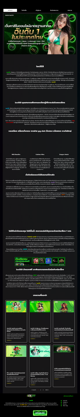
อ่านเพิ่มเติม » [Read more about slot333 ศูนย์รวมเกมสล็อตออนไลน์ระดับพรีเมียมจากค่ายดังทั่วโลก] (9, 340)
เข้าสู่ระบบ (38, 10)
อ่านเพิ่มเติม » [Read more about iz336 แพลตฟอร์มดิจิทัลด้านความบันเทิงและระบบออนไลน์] (56, 378)
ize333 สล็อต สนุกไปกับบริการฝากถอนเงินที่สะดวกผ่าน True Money (39, 374)
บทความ (70, 10)
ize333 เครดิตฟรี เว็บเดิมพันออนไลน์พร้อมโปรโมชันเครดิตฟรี (63, 329)
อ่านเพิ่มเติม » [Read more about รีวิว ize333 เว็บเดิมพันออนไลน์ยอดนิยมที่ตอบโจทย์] (9, 383)
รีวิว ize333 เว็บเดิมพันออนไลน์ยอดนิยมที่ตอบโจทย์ (16, 373)
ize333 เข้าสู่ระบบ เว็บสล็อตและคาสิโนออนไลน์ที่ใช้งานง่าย (40, 329)
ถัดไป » (47, 390)
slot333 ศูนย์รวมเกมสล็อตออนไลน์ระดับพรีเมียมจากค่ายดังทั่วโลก (16, 329)
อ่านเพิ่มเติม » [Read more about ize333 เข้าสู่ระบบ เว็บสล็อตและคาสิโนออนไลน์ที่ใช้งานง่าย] (33, 338)
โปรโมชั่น (24, 10)
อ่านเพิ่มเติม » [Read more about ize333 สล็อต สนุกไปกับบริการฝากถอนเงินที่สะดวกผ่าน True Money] (33, 384)
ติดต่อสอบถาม (54, 10)
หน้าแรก (10, 10)
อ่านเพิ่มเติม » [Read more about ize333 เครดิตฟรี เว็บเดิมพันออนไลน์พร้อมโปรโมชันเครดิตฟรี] (56, 338)
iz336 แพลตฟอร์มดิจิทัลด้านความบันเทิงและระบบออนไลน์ (62, 369)
